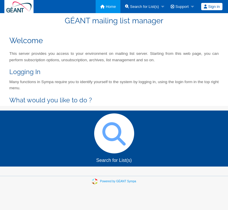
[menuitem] (108, 6)
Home (108, 6)
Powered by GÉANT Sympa (118, 181)
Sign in (212, 6)
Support (180, 6)
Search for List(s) (142, 6)
